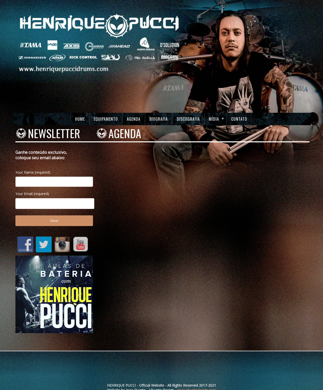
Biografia (158, 119)
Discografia (188, 119)
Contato (239, 119)
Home (80, 119)
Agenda (133, 119)
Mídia (214, 119)
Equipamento (106, 119)
